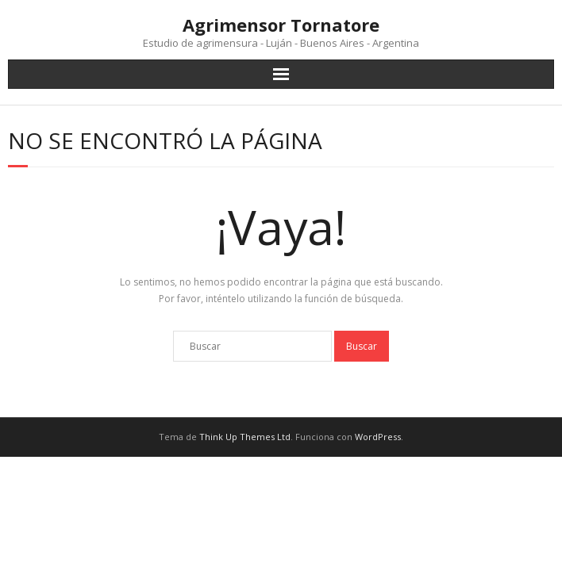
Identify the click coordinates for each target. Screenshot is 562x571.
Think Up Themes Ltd (245, 437)
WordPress (378, 437)
